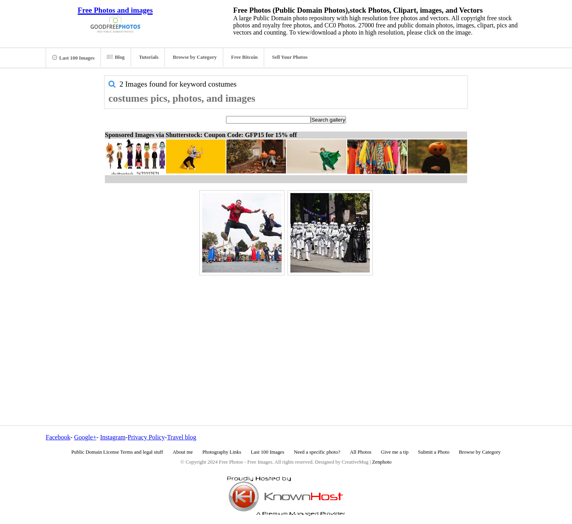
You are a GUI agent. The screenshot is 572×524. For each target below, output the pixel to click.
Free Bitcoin (244, 57)
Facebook (58, 437)
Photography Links (221, 452)
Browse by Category (195, 57)
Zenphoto (382, 462)
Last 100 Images (73, 57)
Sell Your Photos (290, 57)
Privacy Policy (146, 437)
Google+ (85, 437)
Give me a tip (394, 452)
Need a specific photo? (317, 452)
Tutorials (148, 57)
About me (183, 452)
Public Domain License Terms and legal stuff (117, 452)
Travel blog (181, 437)
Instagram (113, 437)
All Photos (360, 452)
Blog (116, 57)
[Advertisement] (286, 333)
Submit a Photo (433, 452)
